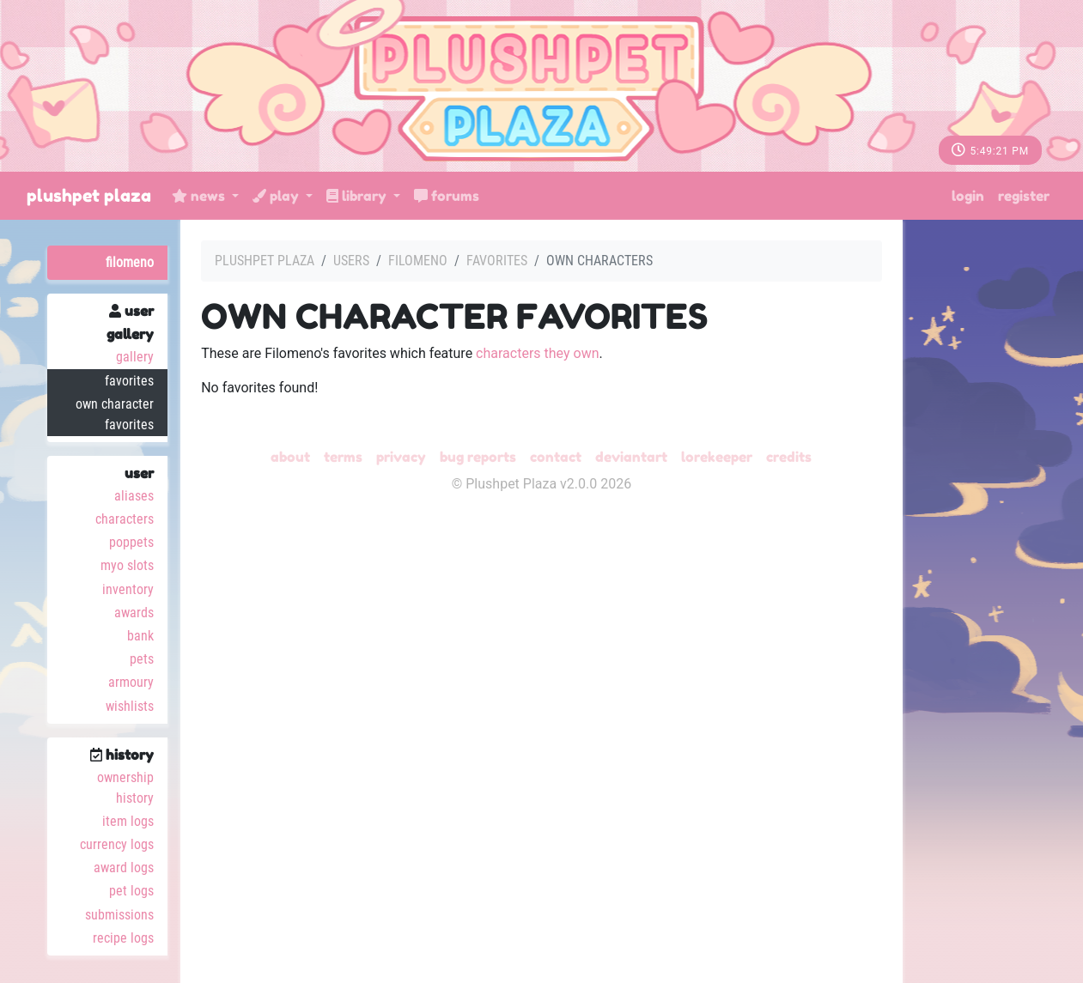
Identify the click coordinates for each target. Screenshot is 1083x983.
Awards (134, 612)
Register (1024, 195)
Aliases (134, 496)
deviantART (631, 456)
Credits (789, 456)
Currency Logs (117, 844)
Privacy (401, 456)
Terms (343, 456)
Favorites (129, 381)
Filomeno (130, 262)
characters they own (537, 353)
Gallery (135, 357)
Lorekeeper (716, 456)
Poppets (131, 542)
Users (351, 260)
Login (968, 195)
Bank (140, 636)
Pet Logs (131, 891)
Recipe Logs (123, 938)
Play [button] (277, 195)
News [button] (200, 195)
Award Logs (124, 867)
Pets (142, 659)
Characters (124, 519)
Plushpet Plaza (89, 195)
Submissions (119, 915)
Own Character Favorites (115, 414)
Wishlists (130, 706)
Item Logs (128, 821)
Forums (446, 195)
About (290, 456)
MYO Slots (127, 565)
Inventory (128, 589)
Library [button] (358, 195)
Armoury (131, 682)
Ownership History (125, 787)
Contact (555, 456)
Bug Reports (478, 456)
